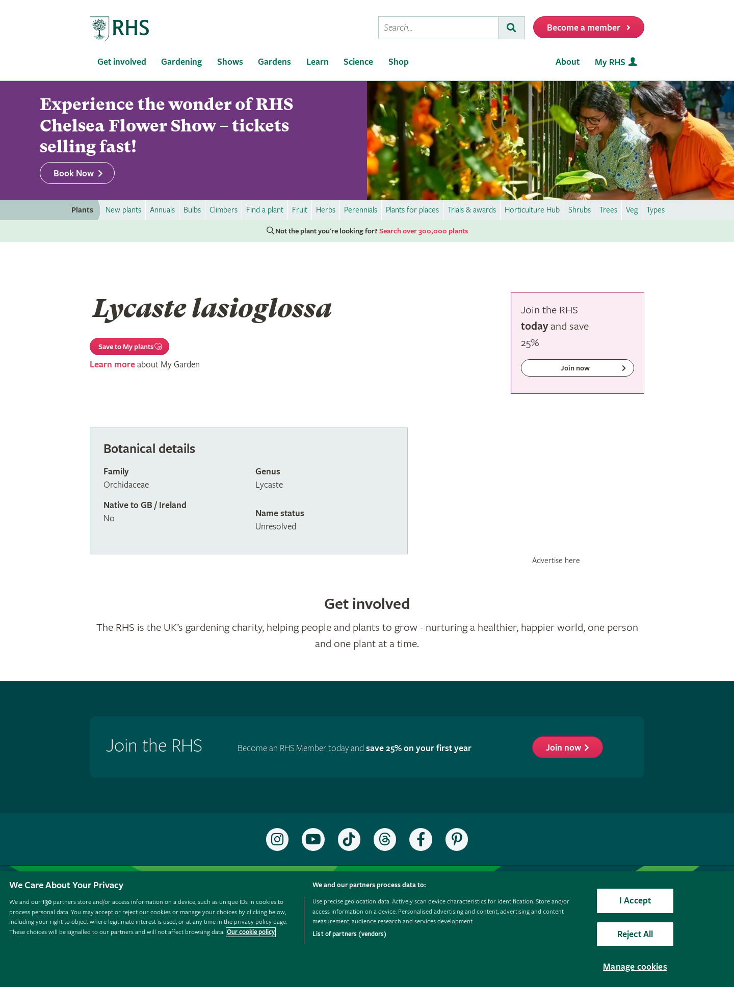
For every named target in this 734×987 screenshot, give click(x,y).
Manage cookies (635, 967)
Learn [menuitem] (317, 62)
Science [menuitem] (358, 62)
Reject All (635, 934)
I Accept (635, 900)
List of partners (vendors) (349, 934)
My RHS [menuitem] (610, 62)
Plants (82, 210)
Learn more (112, 364)
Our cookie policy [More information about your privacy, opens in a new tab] (251, 932)
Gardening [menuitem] (181, 62)
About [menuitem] (568, 62)
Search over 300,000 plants (423, 231)
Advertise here (556, 560)
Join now (563, 747)
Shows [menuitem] (230, 62)
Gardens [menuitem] (274, 62)
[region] (367, 929)
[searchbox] (438, 28)
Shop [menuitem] (398, 62)
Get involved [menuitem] (121, 62)
